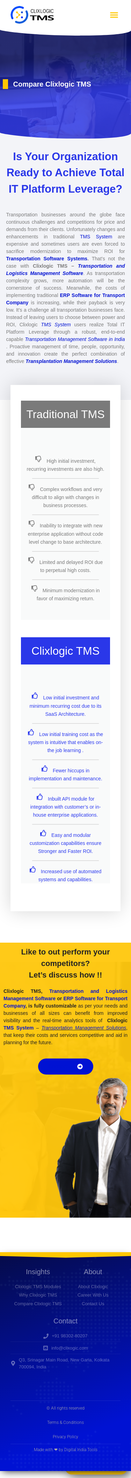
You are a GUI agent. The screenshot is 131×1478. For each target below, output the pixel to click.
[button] (114, 15)
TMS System (96, 236)
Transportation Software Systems (47, 258)
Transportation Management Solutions (83, 1028)
